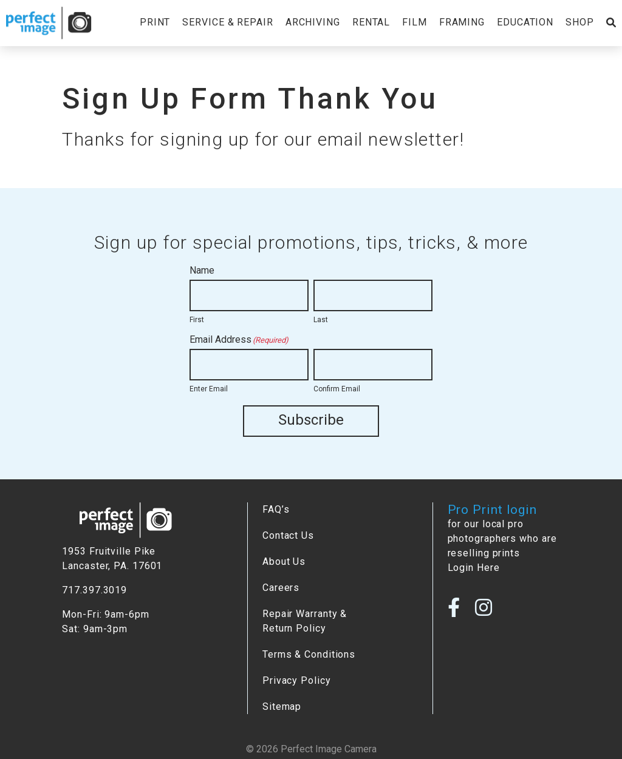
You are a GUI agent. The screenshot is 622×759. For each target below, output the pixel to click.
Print (155, 22)
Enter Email (209, 389)
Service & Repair (227, 22)
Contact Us (288, 535)
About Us (284, 561)
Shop (580, 22)
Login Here (474, 567)
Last (320, 319)
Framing (462, 22)
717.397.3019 (94, 590)
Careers (280, 587)
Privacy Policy (296, 680)
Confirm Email (336, 389)
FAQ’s (275, 509)
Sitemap (281, 706)
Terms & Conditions (308, 654)
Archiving (312, 22)
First (197, 319)
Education (525, 22)
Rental (371, 22)
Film (414, 22)
